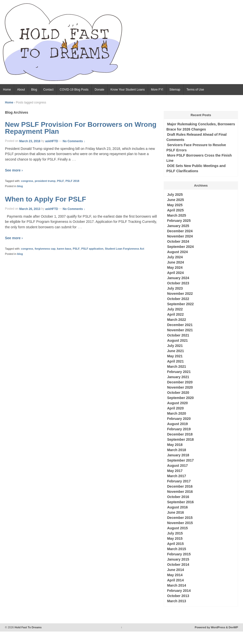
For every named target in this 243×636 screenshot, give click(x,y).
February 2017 (179, 481)
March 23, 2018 (29, 141)
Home (7, 89)
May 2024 (174, 267)
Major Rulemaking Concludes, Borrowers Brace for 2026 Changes (200, 126)
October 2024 (178, 241)
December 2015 (180, 518)
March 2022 (176, 320)
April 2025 (175, 210)
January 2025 (178, 226)
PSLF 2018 (72, 180)
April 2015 (175, 544)
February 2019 (179, 429)
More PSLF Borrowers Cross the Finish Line (199, 158)
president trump (45, 180)
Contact (48, 89)
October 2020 (178, 393)
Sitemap (174, 89)
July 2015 (175, 533)
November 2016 (180, 492)
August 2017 (177, 466)
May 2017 (174, 471)
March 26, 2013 (29, 208)
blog (20, 186)
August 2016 (177, 507)
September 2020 (180, 398)
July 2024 (175, 257)
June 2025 (175, 200)
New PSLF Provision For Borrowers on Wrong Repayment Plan (80, 128)
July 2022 (175, 309)
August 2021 (177, 340)
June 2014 (175, 570)
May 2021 (174, 356)
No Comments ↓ (74, 141)
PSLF (60, 180)
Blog (34, 89)
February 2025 (179, 221)
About (21, 89)
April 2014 (175, 580)
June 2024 (175, 262)
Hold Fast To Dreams (28, 627)
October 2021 (178, 335)
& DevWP (232, 627)
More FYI (157, 89)
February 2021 (179, 372)
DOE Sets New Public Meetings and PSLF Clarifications (196, 168)
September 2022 (180, 304)
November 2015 (180, 523)
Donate (99, 89)
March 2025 (176, 215)
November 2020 (180, 387)
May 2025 (174, 205)
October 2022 (178, 299)
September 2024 (180, 247)
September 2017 (180, 460)
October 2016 (178, 497)
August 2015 (177, 528)
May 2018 (174, 445)
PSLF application (92, 248)
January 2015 (178, 559)
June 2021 (175, 351)
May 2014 (174, 575)
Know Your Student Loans (128, 89)
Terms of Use (195, 89)
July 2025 (175, 195)
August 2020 (177, 403)
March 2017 (176, 476)
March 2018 (176, 450)
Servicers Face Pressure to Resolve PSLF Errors (196, 147)
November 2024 (180, 236)
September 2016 (180, 502)
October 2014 (178, 565)
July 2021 (175, 346)
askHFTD (51, 141)
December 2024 (180, 231)
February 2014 (179, 591)
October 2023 (178, 283)
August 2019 (177, 424)
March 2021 (176, 366)
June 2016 (175, 512)
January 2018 (178, 455)
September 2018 (180, 439)
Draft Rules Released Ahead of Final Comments (196, 137)
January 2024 (178, 278)
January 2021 (178, 377)
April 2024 (175, 273)
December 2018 (180, 434)
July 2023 (175, 288)
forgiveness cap (45, 248)
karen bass (64, 248)
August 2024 (177, 252)
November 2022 (180, 294)
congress (27, 180)
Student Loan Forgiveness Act (124, 248)
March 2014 (176, 585)
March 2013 (176, 601)
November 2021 (180, 330)
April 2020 (175, 408)
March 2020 (176, 413)
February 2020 (179, 419)
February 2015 (179, 554)
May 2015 (174, 538)
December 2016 (180, 486)
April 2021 (175, 361)
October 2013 (178, 596)
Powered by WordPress (210, 627)
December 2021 (180, 325)
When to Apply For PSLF (45, 199)
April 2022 (175, 314)
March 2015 (176, 549)
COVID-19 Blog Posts (74, 89)
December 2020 (180, 382)
